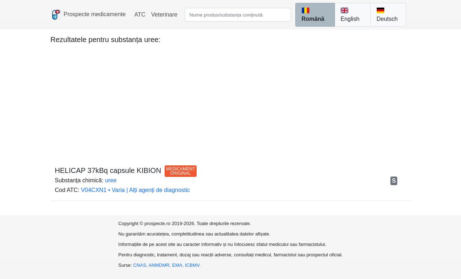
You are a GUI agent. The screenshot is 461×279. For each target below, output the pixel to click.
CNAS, (141, 265)
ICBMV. (193, 265)
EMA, (178, 265)
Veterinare (164, 15)
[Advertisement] (230, 101)
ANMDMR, (160, 265)
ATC (140, 15)
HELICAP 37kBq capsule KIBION (126, 170)
